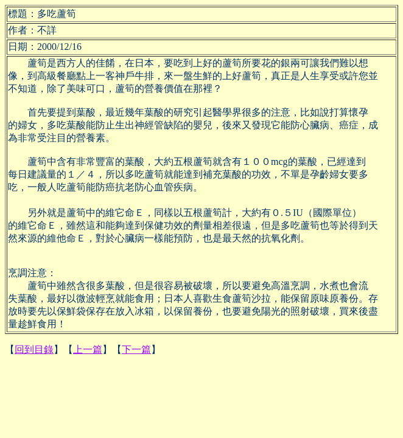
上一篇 (87, 349)
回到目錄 (34, 349)
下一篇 (136, 349)
